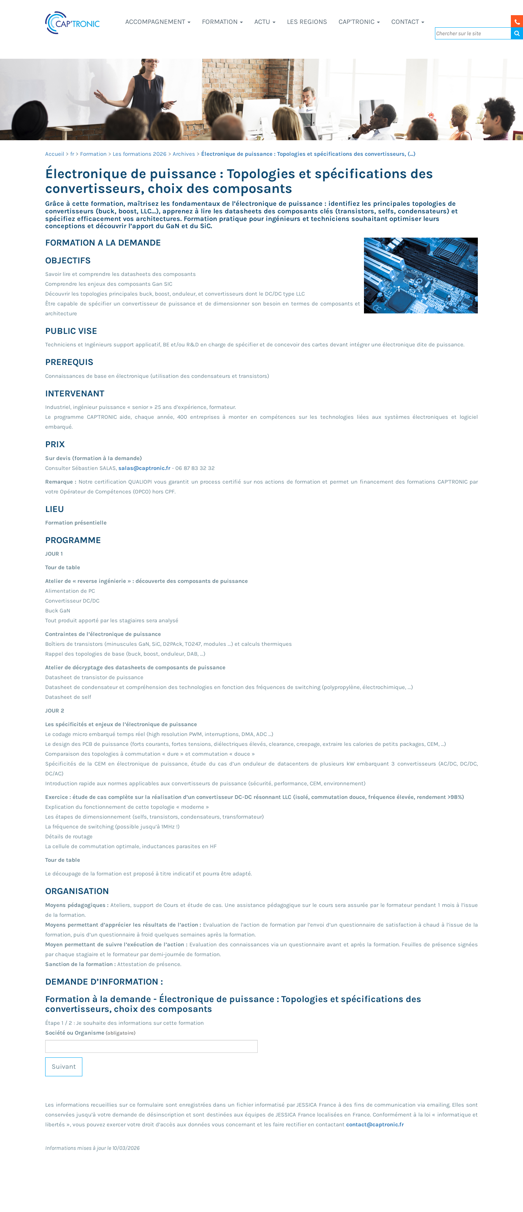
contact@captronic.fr (375, 1124)
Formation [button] (222, 21)
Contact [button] (407, 21)
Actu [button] (265, 21)
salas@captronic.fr (144, 468)
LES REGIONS (307, 21)
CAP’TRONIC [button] (359, 21)
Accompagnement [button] (158, 21)
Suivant (64, 1066)
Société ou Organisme (90, 1032)
